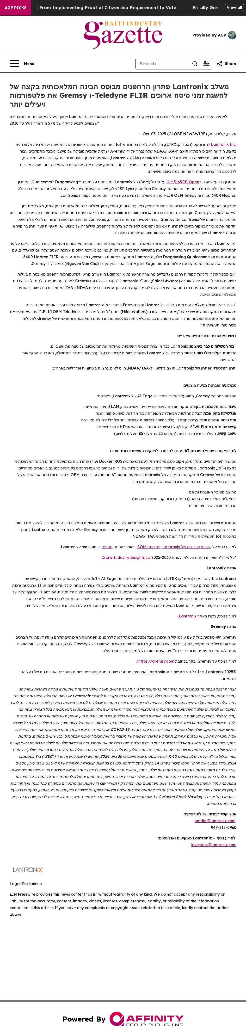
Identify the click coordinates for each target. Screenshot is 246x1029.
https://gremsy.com (156, 661)
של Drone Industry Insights (125, 557)
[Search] (162, 63)
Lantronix (220, 144)
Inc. (232, 144)
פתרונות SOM (148, 546)
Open (194, 181)
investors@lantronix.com (213, 844)
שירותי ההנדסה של (195, 546)
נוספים (107, 546)
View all (234, 7)
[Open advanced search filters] (206, 63)
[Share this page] (226, 63)
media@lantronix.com (215, 820)
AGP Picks (15, 7)
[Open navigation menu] (22, 63)
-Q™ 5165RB (177, 181)
